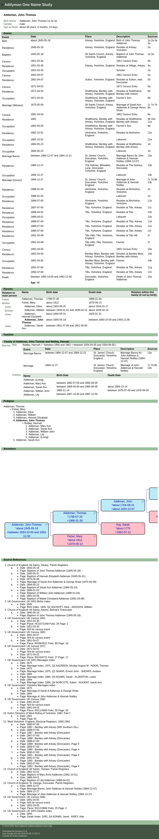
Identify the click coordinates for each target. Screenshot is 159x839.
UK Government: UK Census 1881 (26, 699)
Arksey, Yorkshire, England (100, 40)
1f (149, 235)
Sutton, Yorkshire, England (99, 79)
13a (150, 155)
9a (149, 114)
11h (150, 272)
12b (150, 212)
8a (149, 107)
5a (149, 75)
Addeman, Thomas (32, 299)
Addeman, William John (36, 391)
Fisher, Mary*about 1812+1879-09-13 (75, 540)
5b (149, 79)
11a (150, 121)
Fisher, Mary (28, 302)
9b (149, 119)
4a (155, 40)
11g (150, 267)
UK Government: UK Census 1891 (26, 797)
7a (152, 104)
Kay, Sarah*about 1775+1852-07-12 (123, 528)
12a (150, 132)
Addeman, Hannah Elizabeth (31, 315)
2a (52, 21)
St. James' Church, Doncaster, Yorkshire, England (97, 158)
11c (150, 207)
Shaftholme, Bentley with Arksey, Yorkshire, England (100, 92)
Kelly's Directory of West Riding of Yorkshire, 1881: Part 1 (39, 713)
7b (155, 104)
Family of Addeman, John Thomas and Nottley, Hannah (36, 341)
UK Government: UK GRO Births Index (28, 601)
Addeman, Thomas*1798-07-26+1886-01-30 (74, 516)
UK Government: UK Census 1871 (26, 646)
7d (152, 179)
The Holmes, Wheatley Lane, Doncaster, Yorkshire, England (97, 168)
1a (48, 21)
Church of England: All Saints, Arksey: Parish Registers (37, 565)
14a (150, 249)
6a (149, 86)
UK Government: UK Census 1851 (26, 618)
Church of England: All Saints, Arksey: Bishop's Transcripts (39, 609)
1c (149, 104)
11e (150, 226)
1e (149, 189)
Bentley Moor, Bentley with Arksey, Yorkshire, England (100, 255)
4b (149, 61)
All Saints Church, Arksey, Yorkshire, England (99, 55)
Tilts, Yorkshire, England (98, 207)
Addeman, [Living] (33, 379)
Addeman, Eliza (33, 306)
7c (149, 179)
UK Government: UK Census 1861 (26, 632)
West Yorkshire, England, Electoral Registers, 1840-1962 (38, 721)
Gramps (18, 831)
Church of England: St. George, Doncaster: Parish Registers (40, 783)
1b (149, 70)
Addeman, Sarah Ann (35, 387)
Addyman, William (34, 310)
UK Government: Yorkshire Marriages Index (31, 685)
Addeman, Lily (31, 394)
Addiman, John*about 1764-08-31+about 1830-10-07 (122, 505)
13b (150, 165)
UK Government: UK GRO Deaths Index (29, 811)
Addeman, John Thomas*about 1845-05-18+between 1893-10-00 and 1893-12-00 (27, 530)
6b (149, 91)
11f (149, 230)
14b (150, 253)
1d (149, 144)
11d (150, 221)
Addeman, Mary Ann (34, 383)
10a (153, 119)
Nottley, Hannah (31, 345)
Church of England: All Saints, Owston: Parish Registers (38, 769)
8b (155, 179)
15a (150, 276)
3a (55, 21)
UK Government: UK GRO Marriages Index (31, 660)
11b (150, 200)
